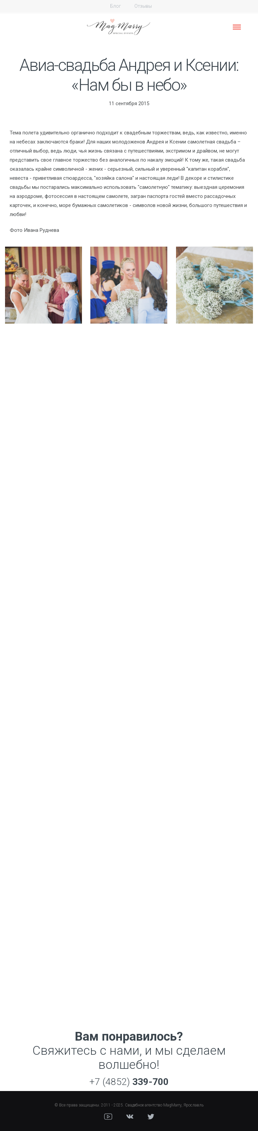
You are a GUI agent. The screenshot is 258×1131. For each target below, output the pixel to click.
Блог (115, 6)
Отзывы (143, 6)
